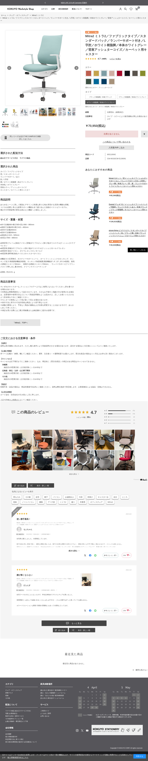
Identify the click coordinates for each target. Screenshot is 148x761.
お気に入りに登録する (144, 134)
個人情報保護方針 (11, 737)
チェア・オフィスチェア (13, 690)
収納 (6, 695)
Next (76, 68)
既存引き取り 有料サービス (14, 716)
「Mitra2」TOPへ (20, 323)
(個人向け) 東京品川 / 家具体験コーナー (53, 690)
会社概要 (8, 734)
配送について (77, 9)
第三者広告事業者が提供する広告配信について (21, 742)
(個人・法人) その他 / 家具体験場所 (52, 695)
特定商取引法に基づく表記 (14, 739)
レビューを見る (115, 59)
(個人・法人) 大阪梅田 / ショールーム (52, 693)
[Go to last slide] (45, 3)
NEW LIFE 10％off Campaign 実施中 (74, 3)
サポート (88, 9)
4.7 (94, 412)
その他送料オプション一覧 (14, 719)
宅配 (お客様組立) (11, 713)
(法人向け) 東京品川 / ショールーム (52, 698)
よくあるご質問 (45, 713)
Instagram (77, 730)
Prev (9, 68)
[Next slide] (103, 2)
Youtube (87, 730)
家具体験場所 (63, 9)
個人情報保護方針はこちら (17, 757)
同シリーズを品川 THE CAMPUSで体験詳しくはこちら (25, 137)
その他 (7, 698)
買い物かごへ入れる (138, 250)
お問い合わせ (44, 716)
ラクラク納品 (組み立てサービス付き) (18, 711)
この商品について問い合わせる (117, 142)
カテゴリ (44, 9)
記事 (53, 9)
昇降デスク (9, 693)
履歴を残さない (142, 670)
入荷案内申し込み (117, 148)
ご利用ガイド (16, 400)
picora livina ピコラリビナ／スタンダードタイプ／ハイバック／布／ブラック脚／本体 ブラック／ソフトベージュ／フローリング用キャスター (128, 233)
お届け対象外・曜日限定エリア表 (16, 721)
